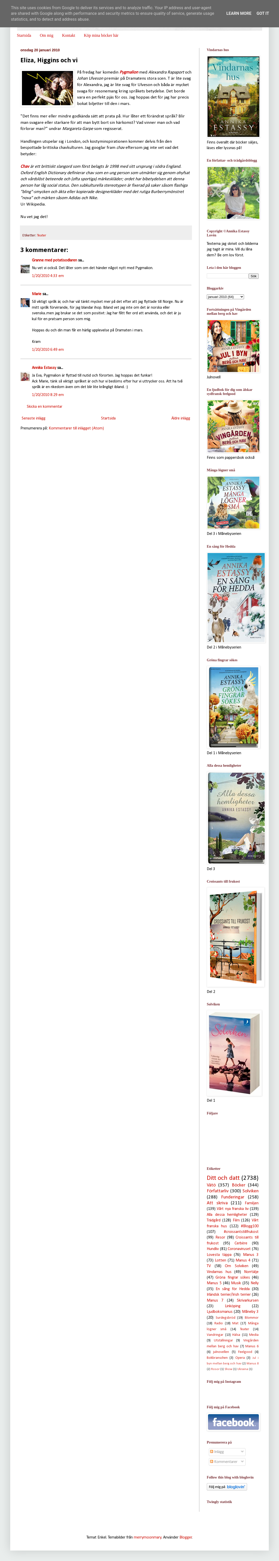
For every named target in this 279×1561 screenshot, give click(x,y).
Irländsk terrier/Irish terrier (229, 1295)
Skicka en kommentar (44, 407)
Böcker (238, 1185)
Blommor (252, 1318)
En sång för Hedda (233, 1289)
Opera (240, 1358)
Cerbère (241, 1243)
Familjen (252, 1203)
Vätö (211, 1185)
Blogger (185, 1537)
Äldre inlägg (180, 418)
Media (254, 1335)
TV (209, 1266)
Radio (218, 1323)
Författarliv (218, 1191)
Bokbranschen (217, 1358)
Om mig (46, 35)
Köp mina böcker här (101, 35)
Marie (36, 294)
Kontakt (68, 35)
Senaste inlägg (33, 418)
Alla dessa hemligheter (227, 1215)
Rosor (215, 1369)
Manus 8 (253, 1363)
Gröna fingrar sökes (232, 1278)
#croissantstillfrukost (241, 1232)
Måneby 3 (250, 1312)
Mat (235, 1323)
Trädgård (214, 1220)
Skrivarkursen (248, 1301)
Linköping (232, 1306)
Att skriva (217, 1203)
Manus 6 (252, 1346)
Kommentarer (223, 1462)
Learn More (238, 13)
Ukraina (242, 1369)
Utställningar (223, 1340)
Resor (220, 1237)
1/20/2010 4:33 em (48, 276)
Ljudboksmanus (220, 1312)
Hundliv (213, 1249)
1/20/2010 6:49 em (48, 350)
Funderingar (232, 1197)
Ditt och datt (223, 1178)
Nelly (255, 1283)
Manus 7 (215, 1301)
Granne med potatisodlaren (54, 260)
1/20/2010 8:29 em (48, 395)
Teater (41, 235)
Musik (236, 1283)
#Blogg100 (250, 1226)
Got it (263, 13)
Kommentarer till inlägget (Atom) (76, 428)
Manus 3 (251, 1255)
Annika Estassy (44, 368)
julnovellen (221, 1352)
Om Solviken (236, 1266)
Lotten (220, 1260)
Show (228, 1369)
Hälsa (236, 1335)
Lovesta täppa (219, 1255)
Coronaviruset (239, 1249)
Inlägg (217, 1452)
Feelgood (245, 1352)
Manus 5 (214, 1283)
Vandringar (215, 1335)
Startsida (24, 35)
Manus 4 (243, 1260)
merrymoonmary (148, 1537)
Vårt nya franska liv (232, 1209)
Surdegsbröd (225, 1318)
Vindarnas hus (219, 1272)
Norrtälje (251, 1272)
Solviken (250, 1191)
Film (236, 1220)
